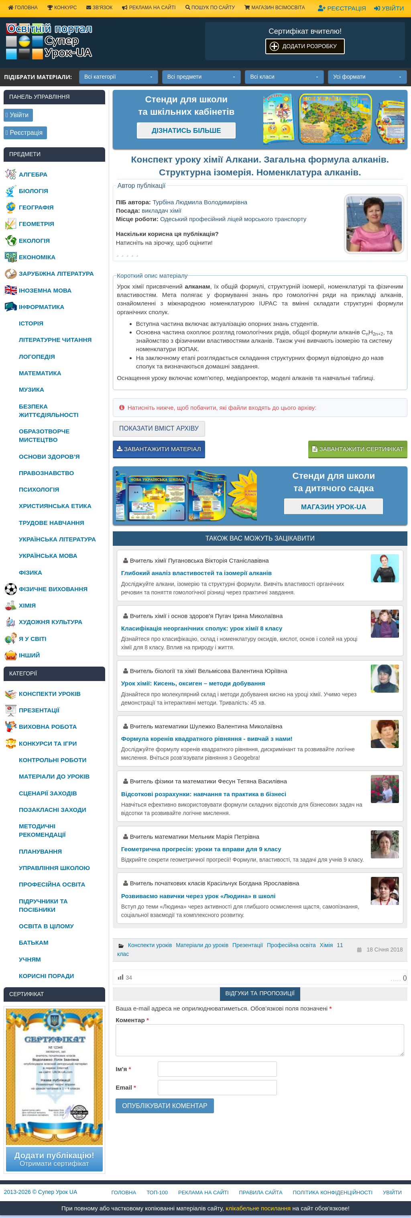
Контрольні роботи (52, 759)
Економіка (37, 257)
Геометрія (36, 223)
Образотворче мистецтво (44, 435)
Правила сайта (261, 1193)
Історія (31, 323)
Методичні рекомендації (42, 830)
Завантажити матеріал (159, 448)
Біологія (33, 190)
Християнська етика (55, 505)
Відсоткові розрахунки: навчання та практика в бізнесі (203, 794)
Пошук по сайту (210, 7)
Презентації (247, 945)
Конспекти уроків (150, 945)
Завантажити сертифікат (357, 448)
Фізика (30, 572)
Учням (30, 959)
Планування (40, 851)
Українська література (57, 539)
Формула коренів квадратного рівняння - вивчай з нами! (207, 738)
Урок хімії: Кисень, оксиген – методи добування (193, 683)
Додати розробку (310, 46)
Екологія (34, 240)
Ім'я (123, 1068)
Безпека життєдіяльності (48, 410)
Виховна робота (48, 726)
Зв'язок (99, 7)
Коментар (132, 1020)
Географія (36, 207)
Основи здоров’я (49, 456)
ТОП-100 (157, 1193)
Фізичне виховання (53, 589)
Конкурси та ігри (48, 743)
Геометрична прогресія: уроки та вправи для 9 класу (201, 849)
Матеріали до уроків (202, 945)
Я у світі (32, 638)
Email (126, 1087)
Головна (124, 1193)
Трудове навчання (51, 522)
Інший (29, 655)
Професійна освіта (291, 945)
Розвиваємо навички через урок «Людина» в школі (198, 896)
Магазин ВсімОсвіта (274, 7)
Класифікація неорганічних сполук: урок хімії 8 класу (202, 628)
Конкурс (62, 7)
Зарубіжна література (56, 273)
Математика (40, 373)
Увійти (389, 8)
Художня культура (50, 621)
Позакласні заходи (52, 809)
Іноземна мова (45, 290)
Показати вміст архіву (159, 428)
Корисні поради (46, 975)
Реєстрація (342, 8)
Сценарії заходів (48, 793)
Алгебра (33, 174)
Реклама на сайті (148, 7)
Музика (31, 389)
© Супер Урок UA (40, 1192)
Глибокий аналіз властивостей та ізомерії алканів (196, 572)
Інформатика (41, 306)
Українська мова (48, 555)
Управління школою (54, 867)
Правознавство (46, 473)
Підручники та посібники (43, 905)
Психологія (39, 489)
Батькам (34, 942)
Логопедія (37, 356)
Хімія (326, 945)
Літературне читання (55, 339)
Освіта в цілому (46, 926)
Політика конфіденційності (332, 1193)
